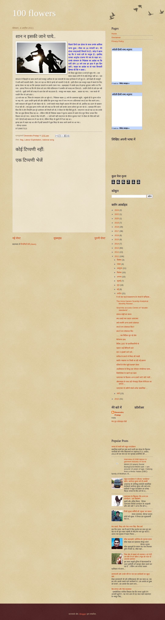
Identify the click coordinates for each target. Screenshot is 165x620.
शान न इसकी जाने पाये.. (124, 352)
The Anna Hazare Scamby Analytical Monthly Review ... (132, 302)
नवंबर (119, 264)
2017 (116, 231)
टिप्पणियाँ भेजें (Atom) (28, 244)
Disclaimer (116, 37)
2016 (116, 235)
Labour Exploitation (32, 140)
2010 (116, 399)
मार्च (118, 393)
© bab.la (115, 83)
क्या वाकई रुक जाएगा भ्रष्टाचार (127, 318)
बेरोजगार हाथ (121, 339)
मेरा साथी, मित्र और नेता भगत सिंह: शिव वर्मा (127, 526)
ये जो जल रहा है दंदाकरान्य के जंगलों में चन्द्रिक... (133, 297)
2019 (116, 223)
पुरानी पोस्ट (99, 238)
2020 (116, 218)
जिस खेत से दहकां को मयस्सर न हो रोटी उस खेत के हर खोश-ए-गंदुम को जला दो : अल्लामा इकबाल (138, 556)
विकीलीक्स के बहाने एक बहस (126, 373)
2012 (116, 252)
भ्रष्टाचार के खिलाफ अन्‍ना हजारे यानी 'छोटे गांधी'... (134, 377)
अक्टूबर (120, 268)
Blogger (82, 614)
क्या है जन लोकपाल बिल (124, 331)
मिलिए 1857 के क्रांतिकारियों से (127, 344)
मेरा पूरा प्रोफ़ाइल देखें (119, 421)
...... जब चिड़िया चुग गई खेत (126, 335)
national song (48, 140)
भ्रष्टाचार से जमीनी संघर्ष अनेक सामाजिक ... (132, 388)
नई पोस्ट (16, 238)
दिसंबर (119, 260)
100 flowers (34, 13)
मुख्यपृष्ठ (58, 238)
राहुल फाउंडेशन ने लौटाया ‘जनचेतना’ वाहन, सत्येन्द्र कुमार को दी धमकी (137, 480)
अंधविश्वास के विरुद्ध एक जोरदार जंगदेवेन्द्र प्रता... (134, 369)
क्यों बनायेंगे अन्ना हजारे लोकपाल (127, 323)
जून (118, 285)
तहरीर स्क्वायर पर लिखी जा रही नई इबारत (131, 360)
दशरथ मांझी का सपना (124, 314)
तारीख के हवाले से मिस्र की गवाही (128, 356)
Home (114, 34)
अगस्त (119, 277)
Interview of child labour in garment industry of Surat (135, 460)
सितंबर (119, 272)
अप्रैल (119, 293)
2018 (116, 227)
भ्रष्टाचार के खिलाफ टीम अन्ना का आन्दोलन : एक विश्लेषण (136, 497)
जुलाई (119, 281)
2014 (116, 244)
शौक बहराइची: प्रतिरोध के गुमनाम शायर (138, 539)
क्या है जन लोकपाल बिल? (125, 327)
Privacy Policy (118, 41)
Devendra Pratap (119, 413)
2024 (116, 210)
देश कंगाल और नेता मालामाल (121, 589)
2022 (116, 214)
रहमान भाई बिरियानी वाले (125, 348)
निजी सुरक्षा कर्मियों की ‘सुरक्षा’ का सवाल (137, 511)
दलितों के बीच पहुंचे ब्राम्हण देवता (127, 365)
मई (118, 289)
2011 (116, 256)
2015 (116, 239)
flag (21, 140)
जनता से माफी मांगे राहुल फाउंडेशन (124, 447)
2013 (116, 248)
